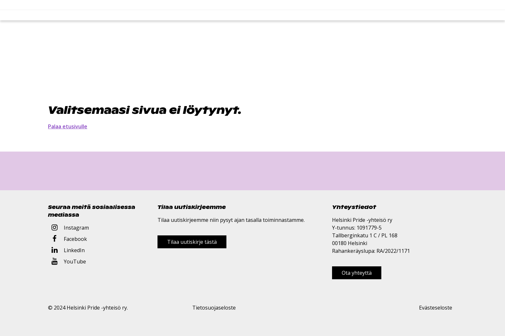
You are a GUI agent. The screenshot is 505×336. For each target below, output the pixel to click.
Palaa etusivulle (67, 126)
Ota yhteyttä (357, 272)
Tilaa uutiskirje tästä (192, 241)
